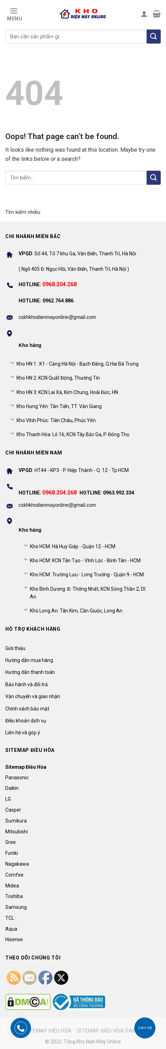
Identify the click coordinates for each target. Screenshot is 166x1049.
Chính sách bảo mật (27, 709)
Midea (12, 886)
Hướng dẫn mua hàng (29, 660)
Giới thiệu (15, 648)
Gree (10, 842)
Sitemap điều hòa (48, 1031)
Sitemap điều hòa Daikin (109, 1031)
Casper (13, 810)
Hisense (14, 939)
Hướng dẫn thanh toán (30, 672)
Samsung (16, 907)
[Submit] (154, 178)
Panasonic (16, 777)
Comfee (14, 875)
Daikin (12, 788)
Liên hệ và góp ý (22, 732)
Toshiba (14, 896)
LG (8, 799)
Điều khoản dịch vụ (25, 720)
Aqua (11, 929)
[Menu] (14, 13)
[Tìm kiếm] (154, 36)
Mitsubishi (16, 831)
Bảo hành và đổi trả (26, 684)
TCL (9, 918)
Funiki (11, 853)
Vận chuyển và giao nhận (32, 696)
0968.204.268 (59, 284)
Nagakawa (17, 864)
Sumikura (16, 821)
